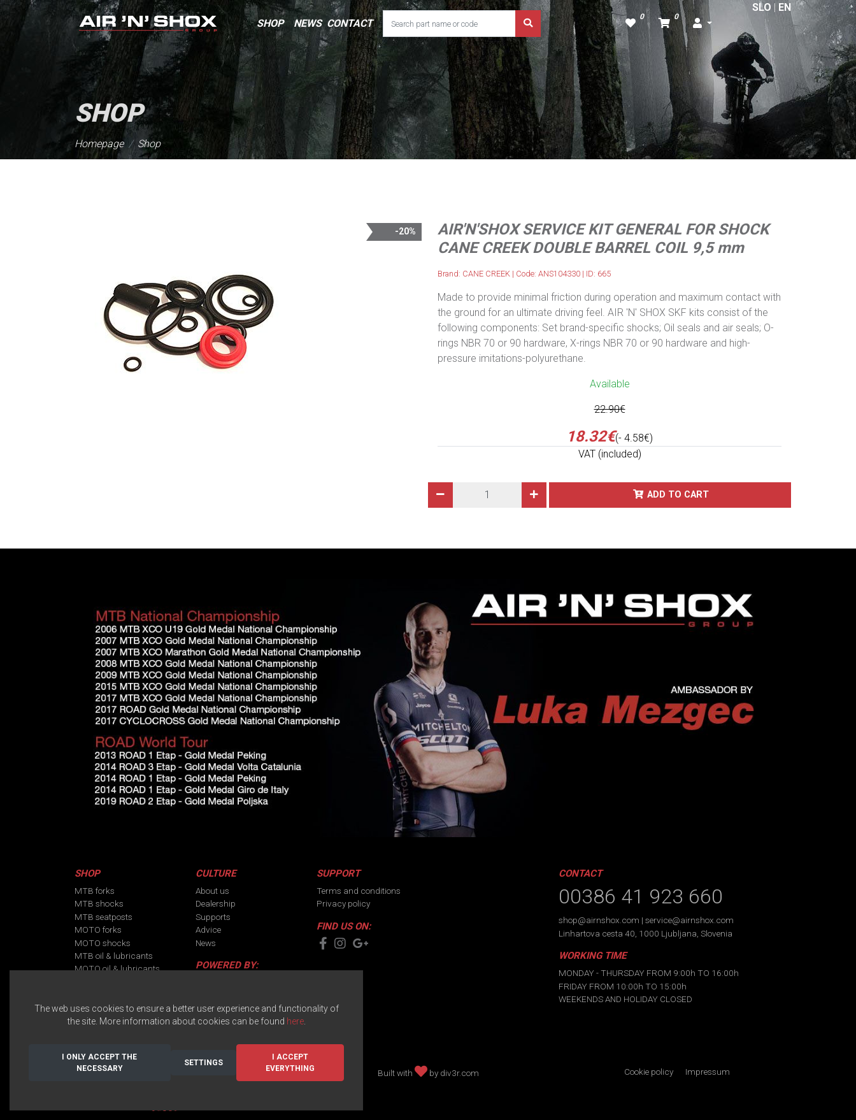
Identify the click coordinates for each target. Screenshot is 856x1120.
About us (212, 891)
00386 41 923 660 (641, 896)
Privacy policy (343, 903)
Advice (208, 929)
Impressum (707, 1071)
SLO (761, 7)
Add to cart (678, 494)
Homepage (99, 144)
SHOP (270, 23)
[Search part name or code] (449, 23)
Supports (213, 917)
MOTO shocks (103, 943)
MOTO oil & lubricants (117, 968)
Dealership (216, 903)
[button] (702, 23)
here (295, 1021)
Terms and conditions (359, 891)
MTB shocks (99, 903)
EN (784, 7)
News (206, 943)
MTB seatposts (103, 917)
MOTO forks (98, 929)
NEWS (308, 23)
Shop (149, 144)
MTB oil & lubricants (114, 956)
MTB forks (95, 891)
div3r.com (459, 1073)
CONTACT (350, 23)
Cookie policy (648, 1071)
